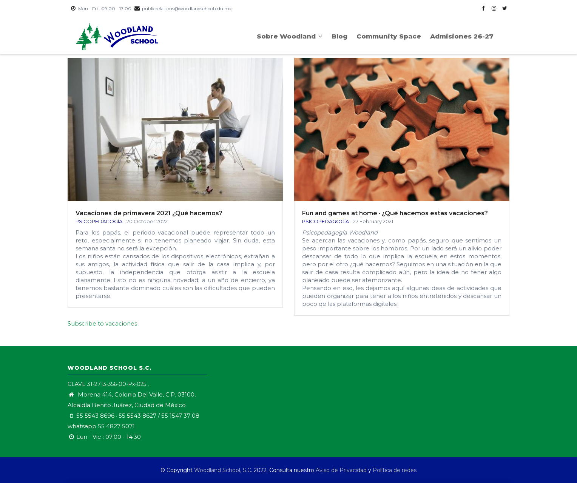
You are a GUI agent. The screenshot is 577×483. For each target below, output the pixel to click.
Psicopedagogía (99, 221)
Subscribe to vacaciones (102, 323)
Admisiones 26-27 (462, 36)
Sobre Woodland (289, 36)
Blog (339, 36)
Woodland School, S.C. (224, 470)
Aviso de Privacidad (341, 470)
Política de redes (395, 470)
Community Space (388, 36)
